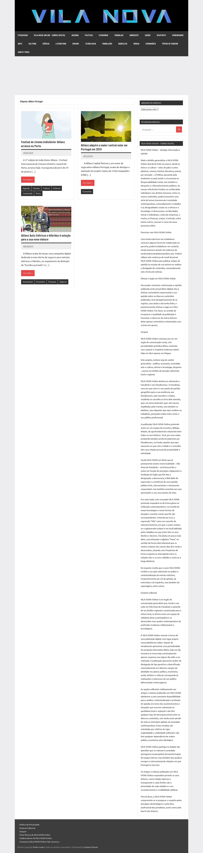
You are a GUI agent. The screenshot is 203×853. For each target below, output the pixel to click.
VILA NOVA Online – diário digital (49, 35)
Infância (56, 188)
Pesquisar (23, 35)
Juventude (27, 193)
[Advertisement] (101, 76)
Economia (103, 35)
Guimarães (151, 43)
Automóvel (28, 282)
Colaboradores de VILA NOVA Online (35, 838)
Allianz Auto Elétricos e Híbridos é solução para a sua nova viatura (46, 238)
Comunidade (178, 35)
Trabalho (118, 35)
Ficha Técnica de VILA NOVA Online (34, 835)
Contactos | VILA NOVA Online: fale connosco (39, 841)
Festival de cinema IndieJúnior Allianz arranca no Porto (43, 144)
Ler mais (27, 179)
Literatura (61, 43)
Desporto (161, 35)
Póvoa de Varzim (170, 43)
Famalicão (107, 43)
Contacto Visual (91, 847)
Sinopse (22, 831)
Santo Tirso (23, 52)
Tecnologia (90, 43)
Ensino (75, 43)
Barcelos (122, 43)
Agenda (75, 35)
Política (89, 35)
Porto (38, 193)
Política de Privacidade (29, 824)
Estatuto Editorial (27, 828)
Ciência (45, 43)
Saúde (148, 35)
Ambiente (134, 35)
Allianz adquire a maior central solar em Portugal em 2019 (104, 147)
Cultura (32, 43)
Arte (20, 43)
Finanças (52, 282)
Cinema (36, 188)
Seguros (63, 282)
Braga (136, 43)
